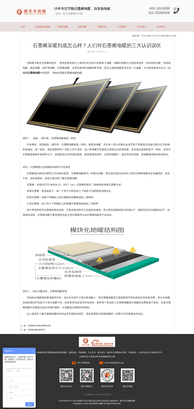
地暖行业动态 (152, 36)
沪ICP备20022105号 (92, 401)
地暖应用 (102, 27)
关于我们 (141, 27)
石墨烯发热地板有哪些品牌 (39, 326)
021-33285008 (83, 363)
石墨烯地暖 (62, 27)
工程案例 (121, 27)
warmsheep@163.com (114, 363)
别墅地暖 (82, 27)
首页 (23, 27)
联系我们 (161, 27)
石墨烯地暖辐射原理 (36, 330)
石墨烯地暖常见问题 (167, 36)
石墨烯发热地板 (42, 27)
